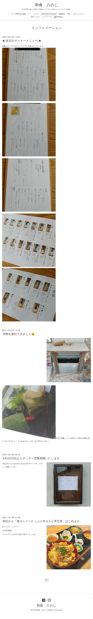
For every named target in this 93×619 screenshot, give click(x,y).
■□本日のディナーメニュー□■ (22, 40)
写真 (68, 14)
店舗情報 (61, 14)
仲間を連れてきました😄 (19, 334)
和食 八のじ (46, 5)
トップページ (47, 17)
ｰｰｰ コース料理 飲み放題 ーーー (19, 14)
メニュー (36, 14)
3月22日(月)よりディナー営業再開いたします (31, 458)
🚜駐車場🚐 (58, 17)
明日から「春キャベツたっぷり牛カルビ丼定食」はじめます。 (43, 521)
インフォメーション (49, 14)
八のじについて (79, 14)
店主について (35, 17)
